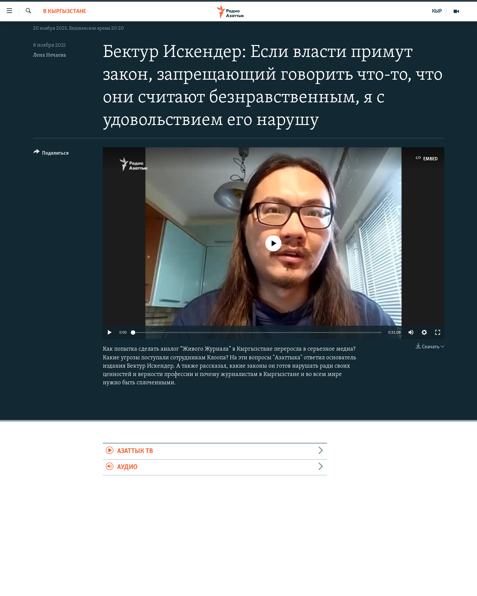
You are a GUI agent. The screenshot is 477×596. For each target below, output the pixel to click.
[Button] (51, 154)
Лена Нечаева (49, 55)
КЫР (437, 11)
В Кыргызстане (64, 11)
